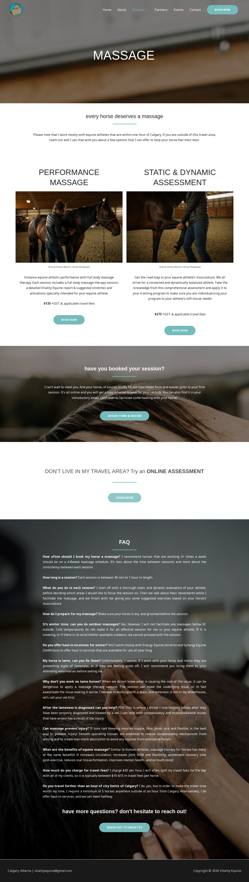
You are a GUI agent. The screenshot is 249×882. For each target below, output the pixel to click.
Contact (195, 9)
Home (107, 9)
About (121, 9)
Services (138, 9)
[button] (222, 9)
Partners (161, 9)
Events (178, 9)
